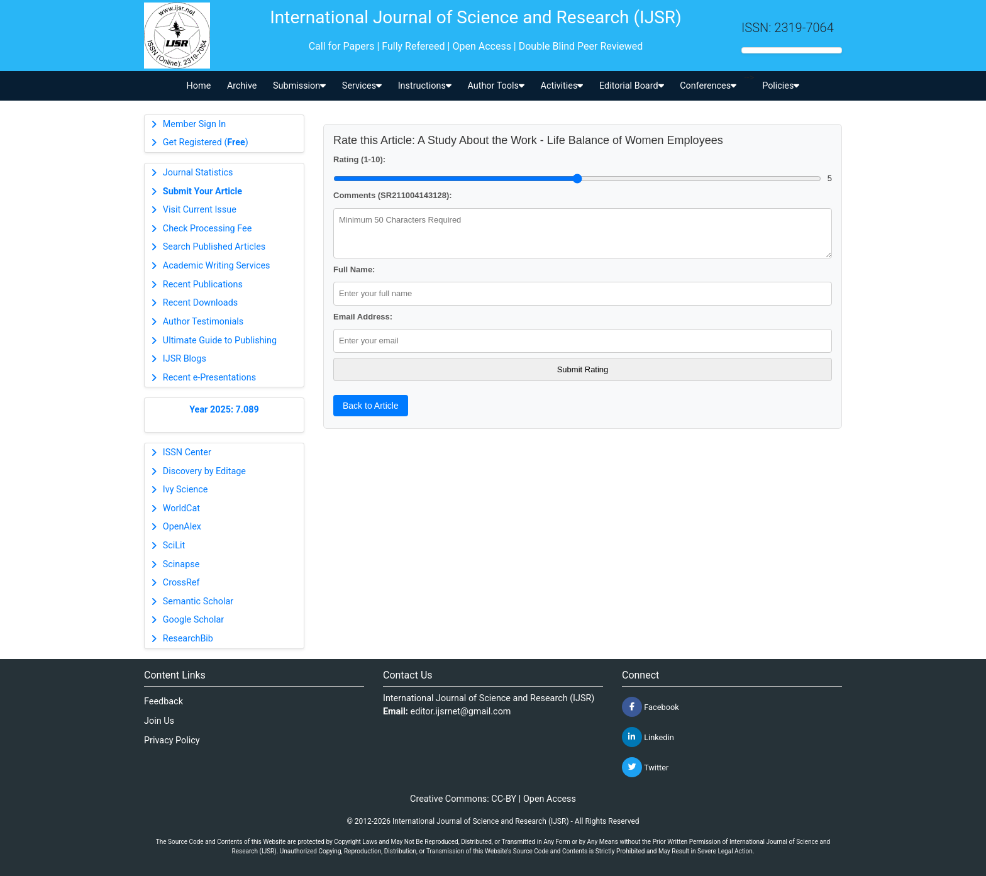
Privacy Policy (172, 740)
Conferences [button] (708, 85)
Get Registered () (205, 142)
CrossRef (181, 582)
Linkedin (648, 737)
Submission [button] (299, 85)
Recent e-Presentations (209, 377)
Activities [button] (562, 85)
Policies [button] (780, 85)
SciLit (174, 545)
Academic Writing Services (216, 265)
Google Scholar (193, 619)
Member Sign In (194, 124)
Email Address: (362, 316)
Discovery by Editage (204, 471)
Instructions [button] (424, 85)
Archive (242, 85)
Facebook (650, 707)
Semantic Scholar (198, 601)
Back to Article (371, 406)
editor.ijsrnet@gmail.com (461, 711)
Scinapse (181, 564)
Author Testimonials (203, 321)
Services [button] (362, 85)
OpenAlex (182, 526)
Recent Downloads (200, 302)
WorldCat (181, 508)
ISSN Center (187, 452)
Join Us (159, 721)
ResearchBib (188, 638)
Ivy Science (185, 489)
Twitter (645, 767)
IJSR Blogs (184, 358)
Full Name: (354, 269)
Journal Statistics (198, 172)
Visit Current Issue (199, 209)
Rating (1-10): (359, 159)
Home (199, 85)
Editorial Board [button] (631, 85)
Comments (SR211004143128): (392, 195)
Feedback (163, 701)
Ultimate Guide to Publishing (220, 340)
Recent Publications (203, 284)
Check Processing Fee (207, 228)
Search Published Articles (214, 246)
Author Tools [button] (495, 85)
